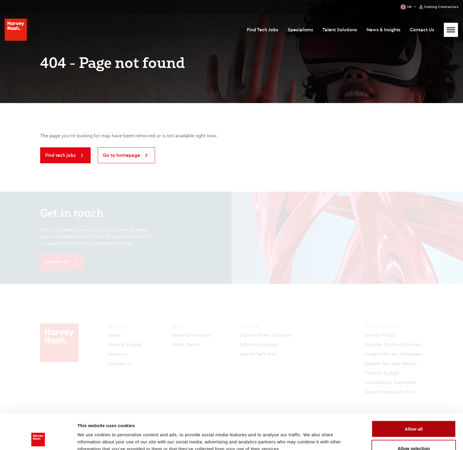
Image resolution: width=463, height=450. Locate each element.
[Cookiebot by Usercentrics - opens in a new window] (38, 438)
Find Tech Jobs (262, 29)
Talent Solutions (339, 29)
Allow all (414, 395)
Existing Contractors (441, 7)
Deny (413, 434)
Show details (310, 434)
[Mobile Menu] (451, 29)
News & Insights (383, 29)
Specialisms (300, 29)
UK (409, 6)
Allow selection (413, 415)
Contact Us (422, 29)
